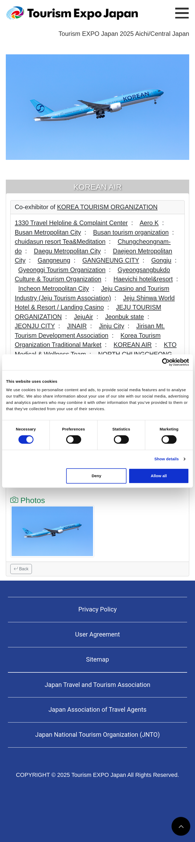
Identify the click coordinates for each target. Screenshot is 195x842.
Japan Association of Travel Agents (97, 709)
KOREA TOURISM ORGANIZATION (107, 207)
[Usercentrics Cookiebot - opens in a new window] (166, 362)
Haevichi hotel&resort (143, 279)
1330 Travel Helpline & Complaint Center (71, 222)
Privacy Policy (97, 609)
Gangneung (54, 260)
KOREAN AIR (133, 344)
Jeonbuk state (124, 316)
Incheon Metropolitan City (53, 288)
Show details (166, 459)
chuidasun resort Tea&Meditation (60, 241)
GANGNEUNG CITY (110, 260)
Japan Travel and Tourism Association (97, 684)
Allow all (159, 475)
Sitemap (97, 659)
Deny (96, 475)
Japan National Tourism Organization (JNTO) (97, 734)
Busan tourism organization (131, 232)
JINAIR (77, 326)
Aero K (149, 222)
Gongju (161, 260)
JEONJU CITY (35, 326)
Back (21, 569)
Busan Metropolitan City (48, 232)
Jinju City (111, 326)
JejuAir (83, 316)
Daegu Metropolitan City (67, 251)
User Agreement (97, 634)
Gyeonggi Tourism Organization (61, 269)
